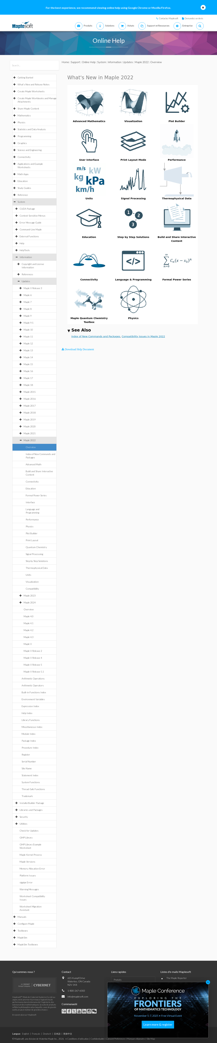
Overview (31, 447)
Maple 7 (28, 302)
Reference (23, 194)
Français (36, 1033)
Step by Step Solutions (37, 561)
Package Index (29, 740)
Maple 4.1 (28, 623)
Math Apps (23, 174)
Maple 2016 (30, 398)
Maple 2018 (30, 412)
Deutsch (47, 1033)
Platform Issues (28, 875)
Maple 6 (28, 295)
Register (26, 754)
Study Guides (24, 188)
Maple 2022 (30, 440)
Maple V (28, 643)
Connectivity (24, 156)
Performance (32, 519)
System (21, 201)
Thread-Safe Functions (33, 789)
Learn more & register (157, 1024)
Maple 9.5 (28, 322)
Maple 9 (28, 315)
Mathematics (24, 115)
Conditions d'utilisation (78, 1038)
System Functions (31, 782)
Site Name (27, 768)
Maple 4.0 (28, 616)
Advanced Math (33, 464)
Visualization (32, 581)
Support (75, 62)
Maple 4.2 (28, 630)
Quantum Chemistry (36, 547)
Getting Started (25, 77)
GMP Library (26, 837)
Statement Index (30, 775)
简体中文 (67, 1033)
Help (22, 243)
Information (26, 257)
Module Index (28, 733)
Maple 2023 (30, 595)
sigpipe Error (26, 882)
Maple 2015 (30, 391)
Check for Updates (29, 830)
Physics (21, 122)
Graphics (22, 143)
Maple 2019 (30, 419)
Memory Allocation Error (32, 868)
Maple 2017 (30, 405)
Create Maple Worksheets (31, 91)
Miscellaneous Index (32, 726)
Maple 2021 (30, 433)
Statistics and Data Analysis (32, 129)
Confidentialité (97, 1038)
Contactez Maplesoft (168, 18)
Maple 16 (28, 371)
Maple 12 (28, 343)
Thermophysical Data (37, 567)
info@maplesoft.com (78, 996)
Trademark (27, 796)
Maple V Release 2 (33, 650)
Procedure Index (30, 747)
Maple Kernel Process (31, 854)
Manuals (22, 916)
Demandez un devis (194, 18)
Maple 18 (28, 384)
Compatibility (32, 588)
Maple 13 (28, 350)
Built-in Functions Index (34, 692)
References (27, 274)
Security (24, 816)
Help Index (27, 713)
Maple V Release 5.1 (34, 671)
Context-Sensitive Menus (32, 215)
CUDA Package (27, 208)
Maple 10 (28, 329)
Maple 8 (28, 308)
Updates (26, 281)
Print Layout (32, 540)
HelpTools (25, 250)
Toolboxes (23, 930)
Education (23, 181)
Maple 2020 (30, 426)
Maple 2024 (30, 602)
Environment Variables (33, 699)
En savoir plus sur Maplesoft (24, 1014)
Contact (66, 971)
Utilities (23, 823)
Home (65, 62)
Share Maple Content (28, 108)
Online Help (89, 62)
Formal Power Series (36, 495)
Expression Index (30, 706)
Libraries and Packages (31, 809)
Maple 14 (28, 357)
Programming (24, 136)
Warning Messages (29, 889)
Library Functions (31, 720)
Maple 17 (28, 378)
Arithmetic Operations (33, 678)
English (25, 1033)
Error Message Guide (30, 222)
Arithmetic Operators (33, 685)
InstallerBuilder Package (32, 803)
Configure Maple (26, 923)
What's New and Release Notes (33, 84)
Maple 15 (28, 364)
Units (28, 574)
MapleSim (22, 937)
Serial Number (29, 761)
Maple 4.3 (28, 637)
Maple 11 (28, 336)
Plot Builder (31, 533)
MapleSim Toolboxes (28, 944)
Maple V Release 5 (33, 664)
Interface (30, 502)
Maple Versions (27, 861)
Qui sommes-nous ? (23, 971)
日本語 (57, 1033)
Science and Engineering (30, 150)
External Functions (29, 236)
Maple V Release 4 (33, 657)
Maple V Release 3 (33, 288)
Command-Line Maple (31, 229)
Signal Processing (34, 554)
